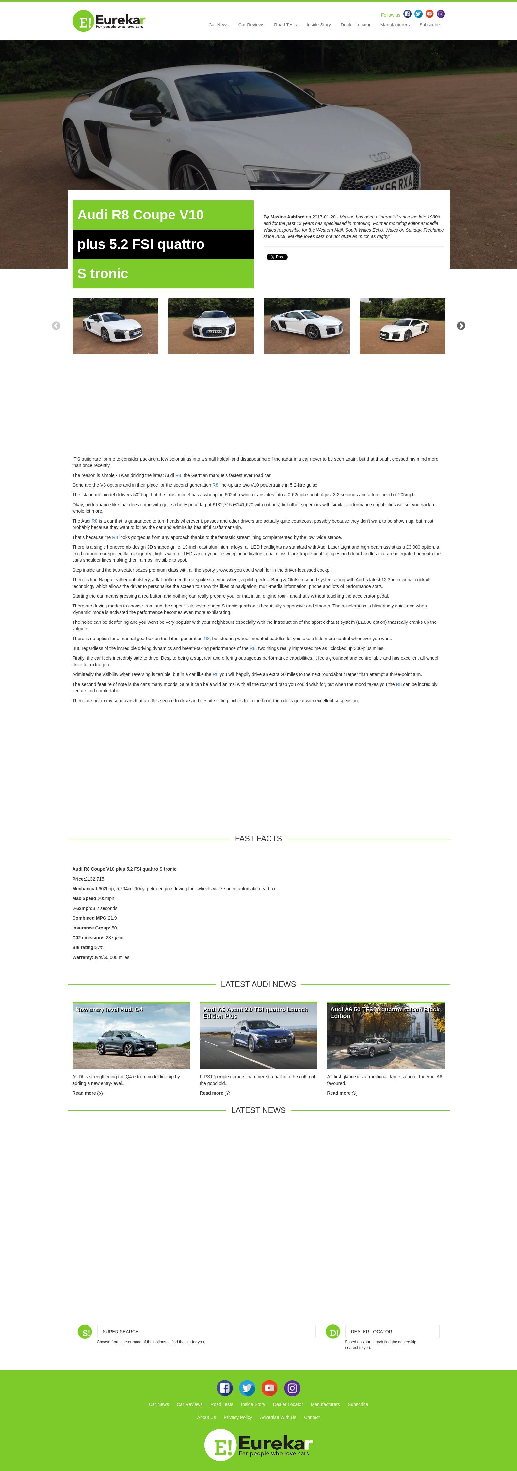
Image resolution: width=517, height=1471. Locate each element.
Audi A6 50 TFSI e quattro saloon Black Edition (385, 1012)
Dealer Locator (356, 24)
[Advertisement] (259, 410)
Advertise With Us (278, 1417)
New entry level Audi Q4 (109, 1009)
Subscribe (429, 24)
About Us (206, 1417)
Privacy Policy (238, 1417)
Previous (56, 326)
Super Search (121, 1331)
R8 (178, 475)
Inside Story (319, 24)
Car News (218, 24)
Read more (88, 1093)
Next (461, 326)
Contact (312, 1417)
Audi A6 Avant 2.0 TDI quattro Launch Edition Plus (255, 1012)
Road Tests (285, 24)
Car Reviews (251, 24)
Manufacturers (395, 24)
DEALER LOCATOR (371, 1331)
